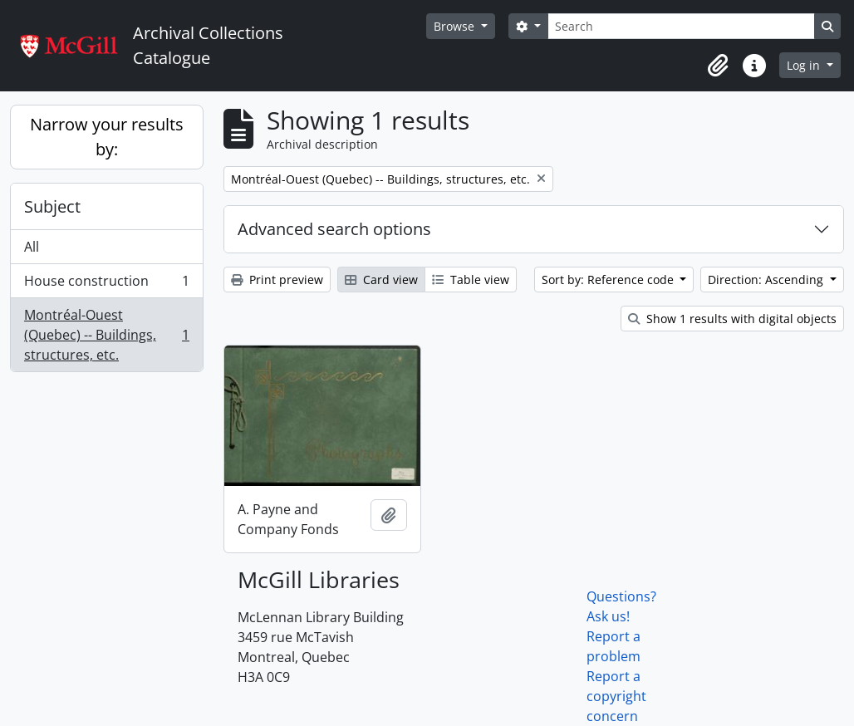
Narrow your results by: (107, 136)
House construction (106, 284)
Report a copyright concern (616, 696)
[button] (717, 65)
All (31, 247)
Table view (470, 279)
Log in (805, 65)
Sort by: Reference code (609, 279)
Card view (381, 279)
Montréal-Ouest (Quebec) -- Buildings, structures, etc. (106, 335)
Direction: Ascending (767, 279)
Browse (456, 26)
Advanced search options (334, 229)
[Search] (681, 26)
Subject (52, 206)
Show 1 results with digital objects (732, 318)
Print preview (277, 279)
